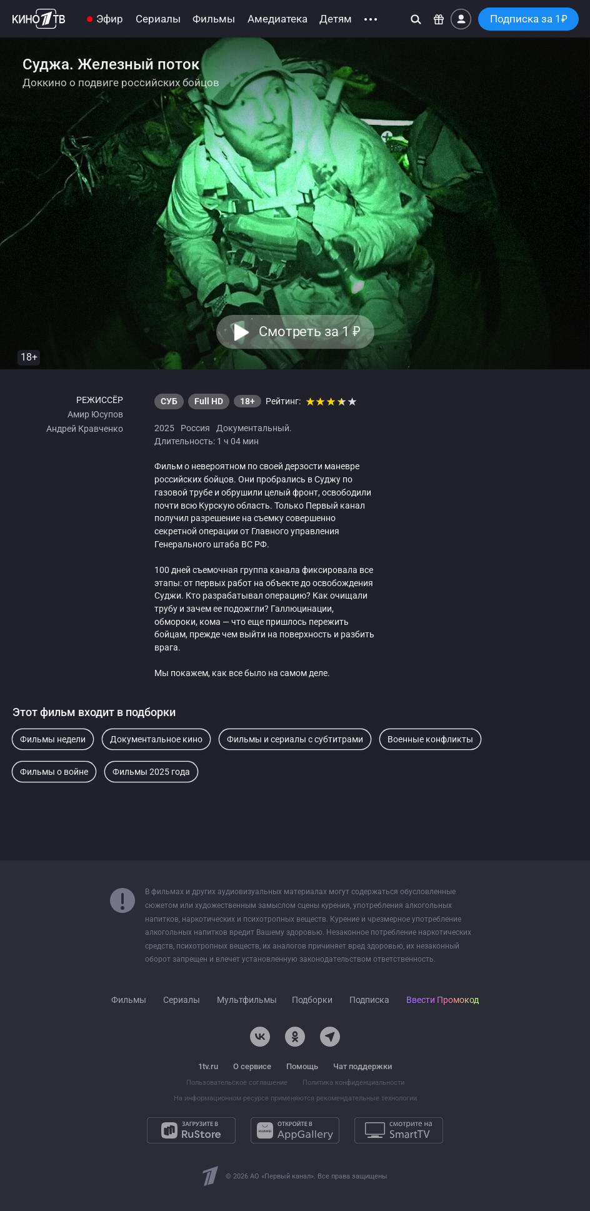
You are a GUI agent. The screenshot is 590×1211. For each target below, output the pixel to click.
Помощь (302, 1066)
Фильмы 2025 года (151, 772)
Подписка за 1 (529, 19)
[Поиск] (416, 19)
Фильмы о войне (54, 772)
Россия (195, 428)
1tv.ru (208, 1066)
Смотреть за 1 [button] (309, 331)
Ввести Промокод (442, 1000)
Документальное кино (156, 739)
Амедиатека (278, 19)
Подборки (312, 1000)
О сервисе (252, 1066)
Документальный (252, 428)
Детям (335, 19)
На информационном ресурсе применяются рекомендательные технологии (295, 1098)
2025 (164, 428)
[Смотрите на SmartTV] (398, 1130)
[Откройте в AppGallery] (295, 1130)
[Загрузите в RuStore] (191, 1130)
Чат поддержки (362, 1066)
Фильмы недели (53, 739)
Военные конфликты (430, 739)
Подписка (369, 1000)
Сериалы (158, 19)
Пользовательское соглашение (237, 1083)
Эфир (109, 19)
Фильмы (213, 19)
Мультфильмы (247, 1000)
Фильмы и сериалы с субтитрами (295, 739)
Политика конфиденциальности (353, 1083)
